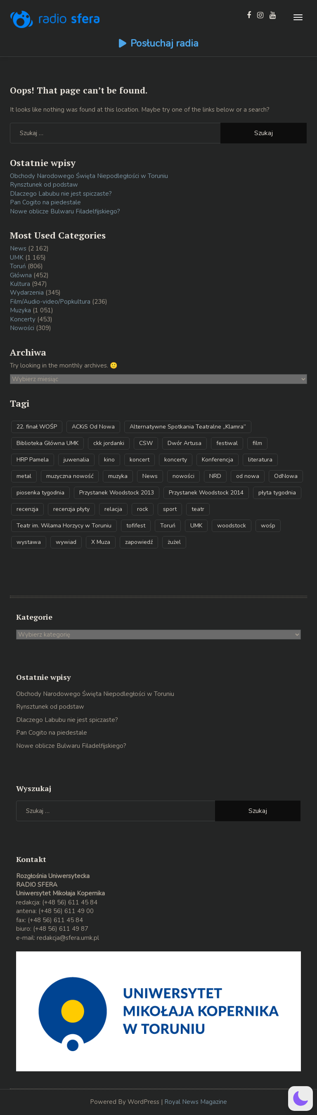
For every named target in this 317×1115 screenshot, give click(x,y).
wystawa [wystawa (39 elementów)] (29, 542)
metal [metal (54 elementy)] (24, 476)
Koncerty (22, 319)
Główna (21, 275)
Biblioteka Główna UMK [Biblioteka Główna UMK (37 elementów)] (47, 443)
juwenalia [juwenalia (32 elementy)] (76, 460)
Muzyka (20, 310)
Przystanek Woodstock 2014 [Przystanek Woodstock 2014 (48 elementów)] (206, 493)
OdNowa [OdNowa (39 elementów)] (286, 476)
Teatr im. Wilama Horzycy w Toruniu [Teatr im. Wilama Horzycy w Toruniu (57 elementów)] (64, 525)
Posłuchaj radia (164, 43)
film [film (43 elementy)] (257, 443)
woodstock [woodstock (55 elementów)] (231, 525)
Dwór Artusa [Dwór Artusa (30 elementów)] (184, 443)
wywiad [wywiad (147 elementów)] (66, 542)
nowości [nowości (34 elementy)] (183, 476)
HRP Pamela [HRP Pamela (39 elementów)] (33, 460)
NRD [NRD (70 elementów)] (215, 476)
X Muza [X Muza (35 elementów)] (100, 542)
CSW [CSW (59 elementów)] (146, 443)
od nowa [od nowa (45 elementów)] (247, 476)
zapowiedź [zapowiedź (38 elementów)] (139, 542)
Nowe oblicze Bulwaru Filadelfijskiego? (65, 211)
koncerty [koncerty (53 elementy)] (175, 460)
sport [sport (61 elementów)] (170, 509)
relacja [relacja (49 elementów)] (113, 509)
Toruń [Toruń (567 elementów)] (167, 525)
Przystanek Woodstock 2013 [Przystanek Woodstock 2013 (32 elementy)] (116, 493)
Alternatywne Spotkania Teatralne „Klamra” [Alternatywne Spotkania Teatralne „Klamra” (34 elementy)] (188, 427)
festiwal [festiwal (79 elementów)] (227, 443)
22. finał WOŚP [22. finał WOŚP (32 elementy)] (37, 427)
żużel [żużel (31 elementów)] (174, 542)
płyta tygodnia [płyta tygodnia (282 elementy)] (277, 493)
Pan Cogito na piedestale (45, 202)
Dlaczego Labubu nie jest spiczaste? (61, 194)
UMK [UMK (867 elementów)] (196, 525)
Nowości (22, 328)
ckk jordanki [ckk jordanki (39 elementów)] (108, 443)
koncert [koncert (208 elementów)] (139, 460)
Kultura (20, 284)
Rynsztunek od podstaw (44, 184)
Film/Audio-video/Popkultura (50, 301)
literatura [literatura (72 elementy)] (260, 460)
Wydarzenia (27, 292)
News (18, 248)
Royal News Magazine (195, 1102)
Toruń (18, 266)
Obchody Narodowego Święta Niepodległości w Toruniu (89, 176)
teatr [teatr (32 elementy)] (198, 509)
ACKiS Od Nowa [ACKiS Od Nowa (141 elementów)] (93, 427)
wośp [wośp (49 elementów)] (268, 525)
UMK (17, 257)
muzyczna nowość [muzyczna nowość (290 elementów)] (69, 476)
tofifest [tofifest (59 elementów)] (135, 525)
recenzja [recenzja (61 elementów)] (27, 509)
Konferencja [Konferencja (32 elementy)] (217, 460)
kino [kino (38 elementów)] (109, 460)
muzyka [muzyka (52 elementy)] (118, 476)
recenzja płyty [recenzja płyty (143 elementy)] (71, 509)
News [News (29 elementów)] (150, 476)
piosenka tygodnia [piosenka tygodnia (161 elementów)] (40, 493)
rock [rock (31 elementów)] (142, 509)
